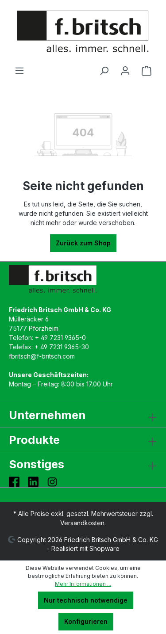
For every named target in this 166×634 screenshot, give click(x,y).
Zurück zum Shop (83, 243)
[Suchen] (104, 71)
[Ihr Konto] (125, 71)
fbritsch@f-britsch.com (42, 356)
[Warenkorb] (146, 71)
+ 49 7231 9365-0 (60, 337)
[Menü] (19, 71)
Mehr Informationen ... (83, 584)
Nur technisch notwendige (85, 600)
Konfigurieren (86, 621)
